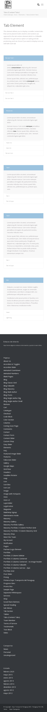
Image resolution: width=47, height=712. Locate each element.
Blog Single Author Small (13, 401)
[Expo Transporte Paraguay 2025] (19, 4)
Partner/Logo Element (12, 549)
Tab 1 (8, 167)
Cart (5, 407)
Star (7, 280)
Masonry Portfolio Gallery (14, 524)
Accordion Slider (10, 367)
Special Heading (10, 605)
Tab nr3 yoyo (10, 201)
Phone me (9, 111)
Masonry (7, 518)
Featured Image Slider (12, 453)
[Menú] (42, 4)
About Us (7, 361)
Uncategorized (9, 655)
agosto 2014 (9, 681)
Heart (7, 312)
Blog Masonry (9, 389)
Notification (8, 543)
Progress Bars (9, 583)
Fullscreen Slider (10, 460)
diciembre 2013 (10, 687)
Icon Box (7, 484)
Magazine (7, 509)
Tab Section (8, 611)
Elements (7, 447)
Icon (5, 481)
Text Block (8, 629)
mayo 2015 (8, 674)
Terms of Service (10, 623)
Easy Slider (8, 444)
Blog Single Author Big (12, 398)
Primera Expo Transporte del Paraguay (19, 580)
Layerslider (8, 503)
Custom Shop (9, 441)
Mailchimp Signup (10, 512)
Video (6, 633)
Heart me (9, 143)
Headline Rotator (10, 475)
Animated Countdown (12, 370)
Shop (5, 599)
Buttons (7, 404)
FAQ (5, 450)
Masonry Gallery (10, 521)
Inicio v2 (7, 500)
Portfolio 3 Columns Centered (15, 558)
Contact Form (9, 435)
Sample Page (9, 589)
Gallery (6, 463)
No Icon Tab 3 (9, 98)
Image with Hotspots (12, 494)
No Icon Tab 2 (9, 93)
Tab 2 (7, 196)
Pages (6, 546)
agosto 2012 (9, 690)
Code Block (8, 416)
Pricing (6, 577)
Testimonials (9, 626)
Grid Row (7, 469)
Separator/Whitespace (12, 592)
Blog (5, 379)
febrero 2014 (9, 684)
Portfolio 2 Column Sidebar (14, 555)
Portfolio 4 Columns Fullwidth (15, 565)
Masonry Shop (9, 534)
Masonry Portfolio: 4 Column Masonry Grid (20, 531)
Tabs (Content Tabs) (12, 12)
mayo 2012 (8, 693)
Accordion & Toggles (12, 364)
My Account (8, 540)
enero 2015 (8, 678)
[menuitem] (37, 4)
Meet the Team (10, 537)
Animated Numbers (11, 373)
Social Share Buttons (12, 602)
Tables (6, 614)
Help (5, 478)
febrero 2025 (9, 671)
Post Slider (8, 574)
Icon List (7, 487)
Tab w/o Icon (9, 153)
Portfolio (7, 552)
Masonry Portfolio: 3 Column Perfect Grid (20, 528)
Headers (7, 472)
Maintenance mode (11, 515)
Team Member (9, 620)
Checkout (7, 413)
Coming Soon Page (11, 426)
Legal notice (8, 506)
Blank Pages (8, 376)
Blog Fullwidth (9, 386)
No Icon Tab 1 (9, 58)
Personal (7, 652)
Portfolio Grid (9, 571)
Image (6, 491)
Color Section (9, 420)
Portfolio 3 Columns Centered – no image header (23, 562)
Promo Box (8, 586)
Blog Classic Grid (10, 382)
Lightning (9, 318)
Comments (8, 429)
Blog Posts (8, 395)
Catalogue (7, 410)
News (6, 649)
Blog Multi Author (10, 392)
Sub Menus (8, 608)
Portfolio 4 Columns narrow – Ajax (17, 568)
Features (7, 457)
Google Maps (9, 466)
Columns (7, 423)
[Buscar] (37, 4)
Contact (7, 432)
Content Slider (9, 438)
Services (7, 595)
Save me (8, 148)
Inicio (6, 497)
